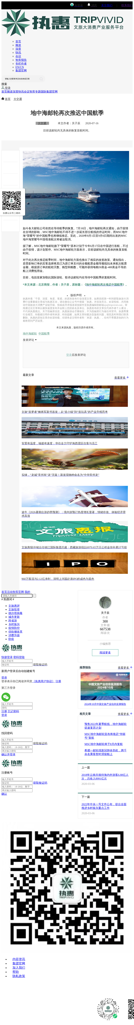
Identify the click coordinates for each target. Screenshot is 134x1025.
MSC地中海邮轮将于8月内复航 (103, 744)
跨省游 (12, 620)
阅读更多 (105, 652)
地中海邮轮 (30, 333)
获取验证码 (40, 782)
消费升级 (14, 635)
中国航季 (44, 333)
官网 (21, 591)
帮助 (15, 972)
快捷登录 (7, 657)
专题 (38, 91)
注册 (58, 681)
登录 (69, 354)
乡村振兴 (14, 624)
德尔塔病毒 (15, 613)
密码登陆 (19, 657)
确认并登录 (8, 754)
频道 (18, 45)
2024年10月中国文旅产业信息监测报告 (105, 704)
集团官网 (21, 70)
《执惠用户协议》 (43, 681)
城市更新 (14, 616)
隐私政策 (18, 976)
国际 (43, 91)
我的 (27, 591)
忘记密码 (13, 711)
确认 (4, 793)
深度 (18, 48)
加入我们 (18, 967)
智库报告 (21, 59)
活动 (10, 591)
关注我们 (106, 5)
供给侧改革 (15, 631)
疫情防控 (14, 627)
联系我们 (127, 5)
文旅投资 (14, 609)
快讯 (18, 52)
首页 (18, 41)
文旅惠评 (14, 605)
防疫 (11, 639)
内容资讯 (18, 959)
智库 (32, 91)
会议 (18, 56)
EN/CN (19, 67)
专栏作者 (21, 63)
